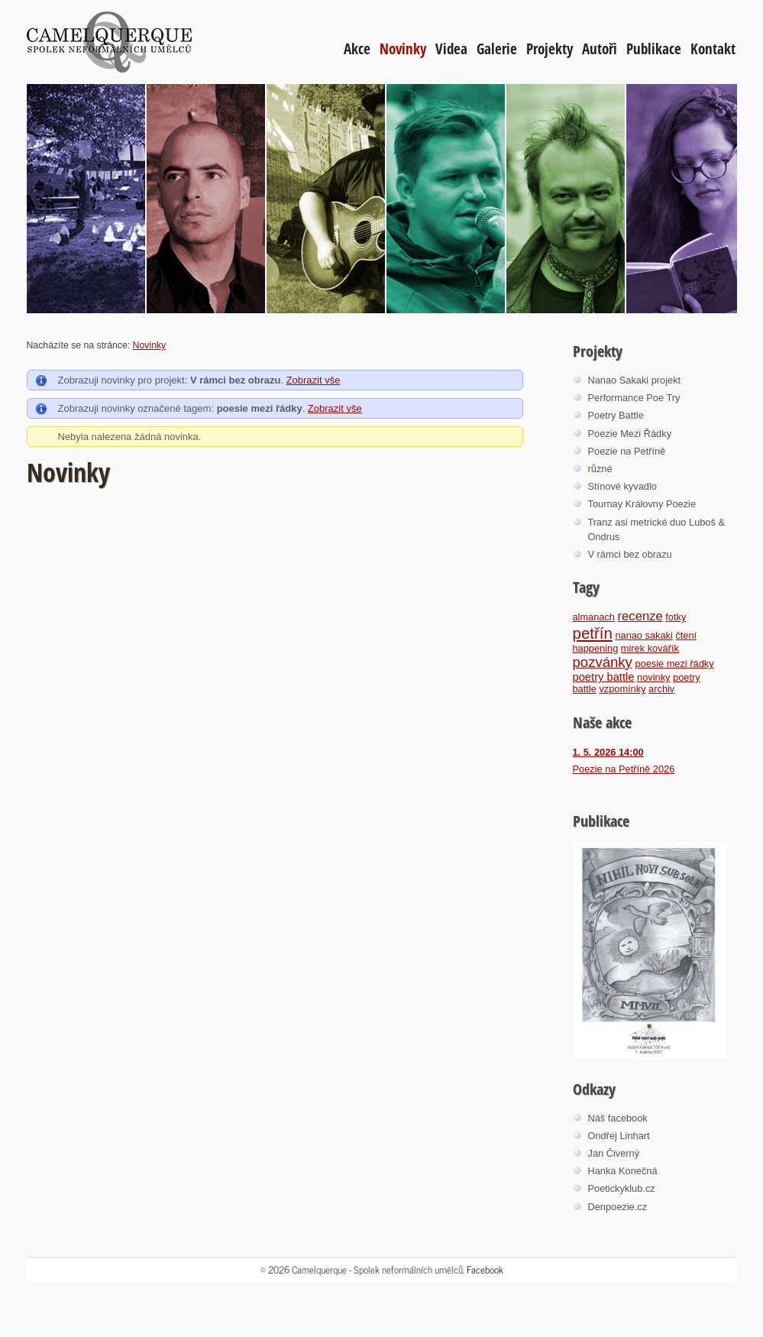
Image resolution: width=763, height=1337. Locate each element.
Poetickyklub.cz (621, 1188)
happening (596, 648)
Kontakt (713, 48)
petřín (593, 633)
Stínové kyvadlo (622, 486)
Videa (451, 48)
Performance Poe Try (634, 397)
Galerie (497, 48)
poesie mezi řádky (674, 663)
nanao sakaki (643, 635)
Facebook (485, 1269)
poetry (686, 677)
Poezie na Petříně (627, 451)
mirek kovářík (650, 648)
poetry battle (604, 677)
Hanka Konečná (623, 1171)
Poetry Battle (616, 415)
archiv (661, 688)
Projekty (549, 48)
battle (584, 688)
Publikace (653, 48)
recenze (640, 616)
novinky (653, 677)
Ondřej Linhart (619, 1135)
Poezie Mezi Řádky (630, 433)
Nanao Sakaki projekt (634, 380)
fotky (675, 617)
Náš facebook (618, 1118)
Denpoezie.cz (618, 1206)
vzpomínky (622, 688)
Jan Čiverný (614, 1153)
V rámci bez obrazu (630, 554)
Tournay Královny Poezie (642, 504)
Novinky (403, 48)
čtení (686, 635)
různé (600, 468)
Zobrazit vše (313, 380)
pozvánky (602, 662)
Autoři (599, 48)
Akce (357, 48)
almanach (594, 617)
